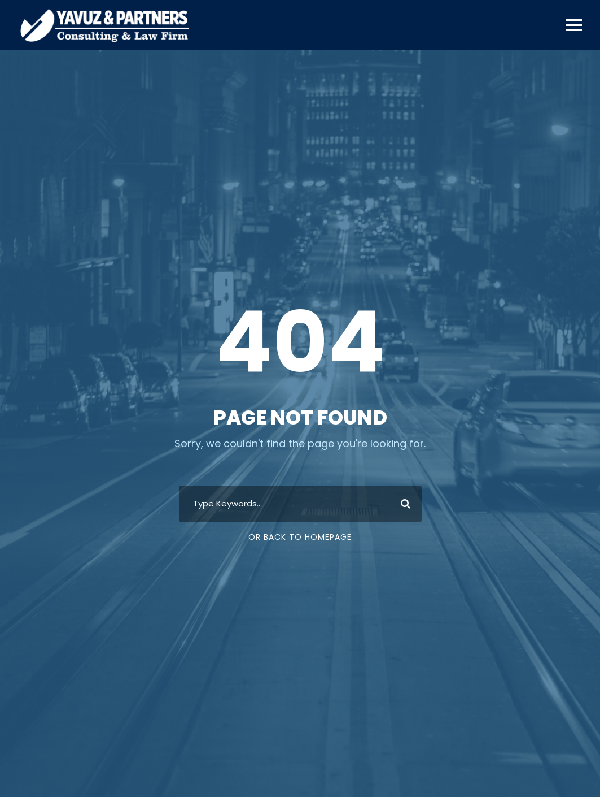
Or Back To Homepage (300, 537)
